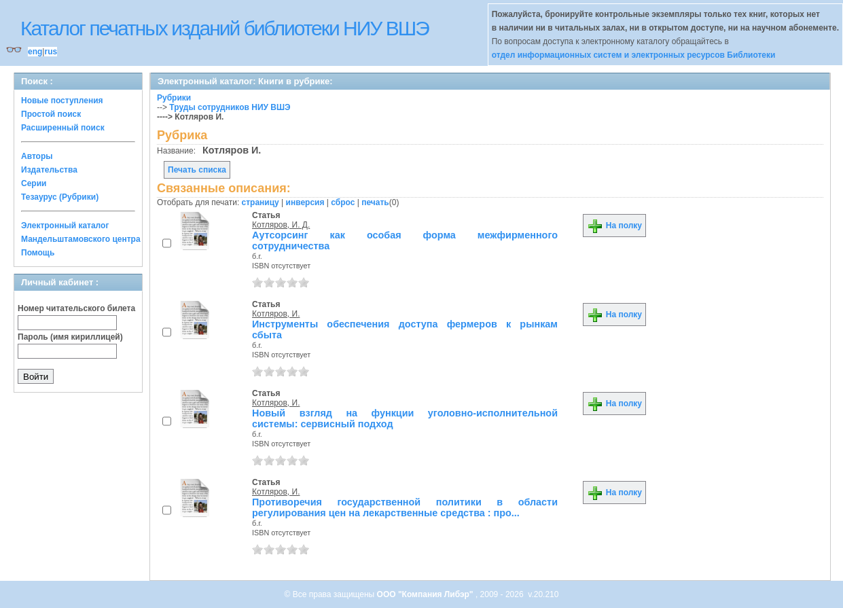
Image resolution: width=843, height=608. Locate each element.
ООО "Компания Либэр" (426, 594)
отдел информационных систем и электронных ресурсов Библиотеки (634, 55)
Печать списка (197, 170)
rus (50, 51)
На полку (614, 225)
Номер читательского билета (76, 308)
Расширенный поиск (63, 127)
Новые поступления (62, 100)
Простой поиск (51, 114)
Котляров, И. (276, 314)
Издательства (49, 170)
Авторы (37, 156)
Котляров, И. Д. (281, 225)
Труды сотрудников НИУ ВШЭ (229, 107)
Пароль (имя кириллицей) (70, 337)
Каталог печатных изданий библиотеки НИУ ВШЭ (224, 28)
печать (375, 202)
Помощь (37, 252)
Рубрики (174, 98)
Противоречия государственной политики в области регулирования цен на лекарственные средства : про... (405, 507)
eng (35, 51)
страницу (260, 202)
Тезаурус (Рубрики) (59, 197)
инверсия (305, 202)
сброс (343, 202)
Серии (33, 183)
